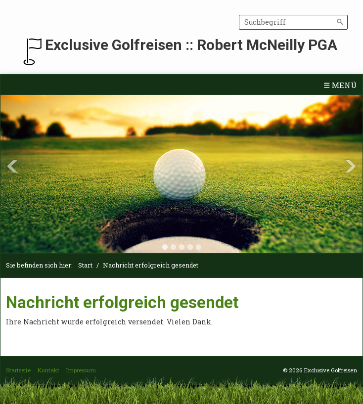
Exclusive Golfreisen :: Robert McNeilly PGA (191, 44)
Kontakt (48, 370)
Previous (12, 166)
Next (351, 166)
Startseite (18, 370)
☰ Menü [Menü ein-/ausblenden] (340, 85)
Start (85, 265)
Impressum (81, 370)
